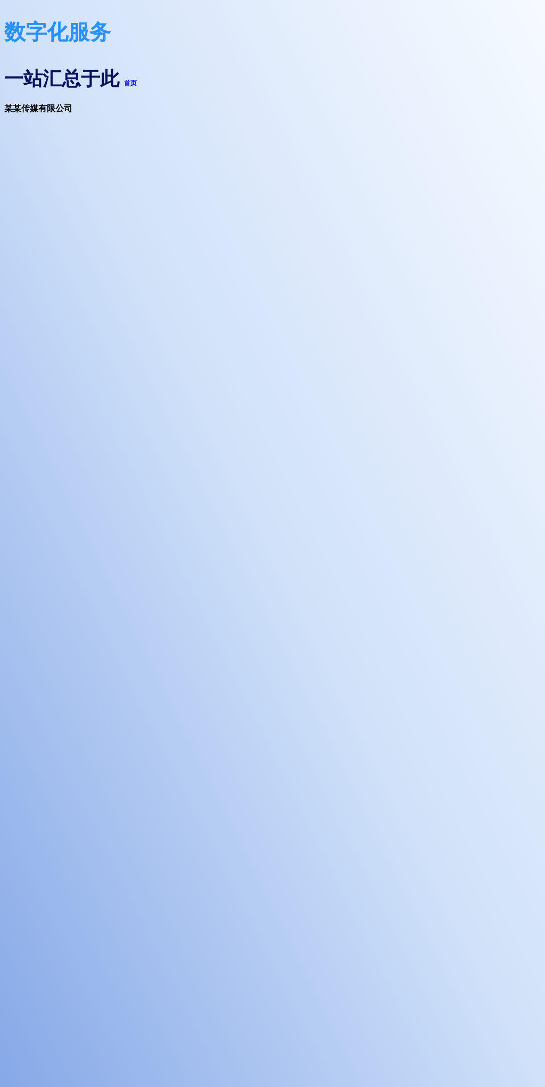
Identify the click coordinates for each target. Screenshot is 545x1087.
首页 (130, 83)
